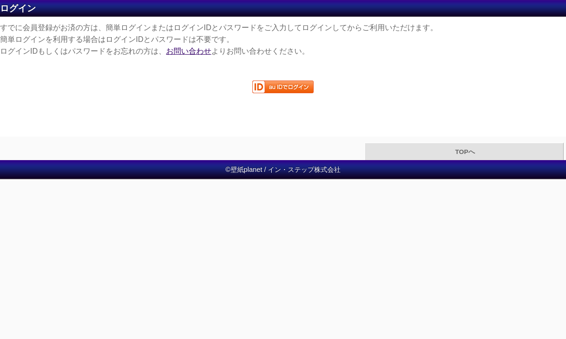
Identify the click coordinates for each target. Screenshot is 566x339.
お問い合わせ (188, 51)
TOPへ (463, 151)
